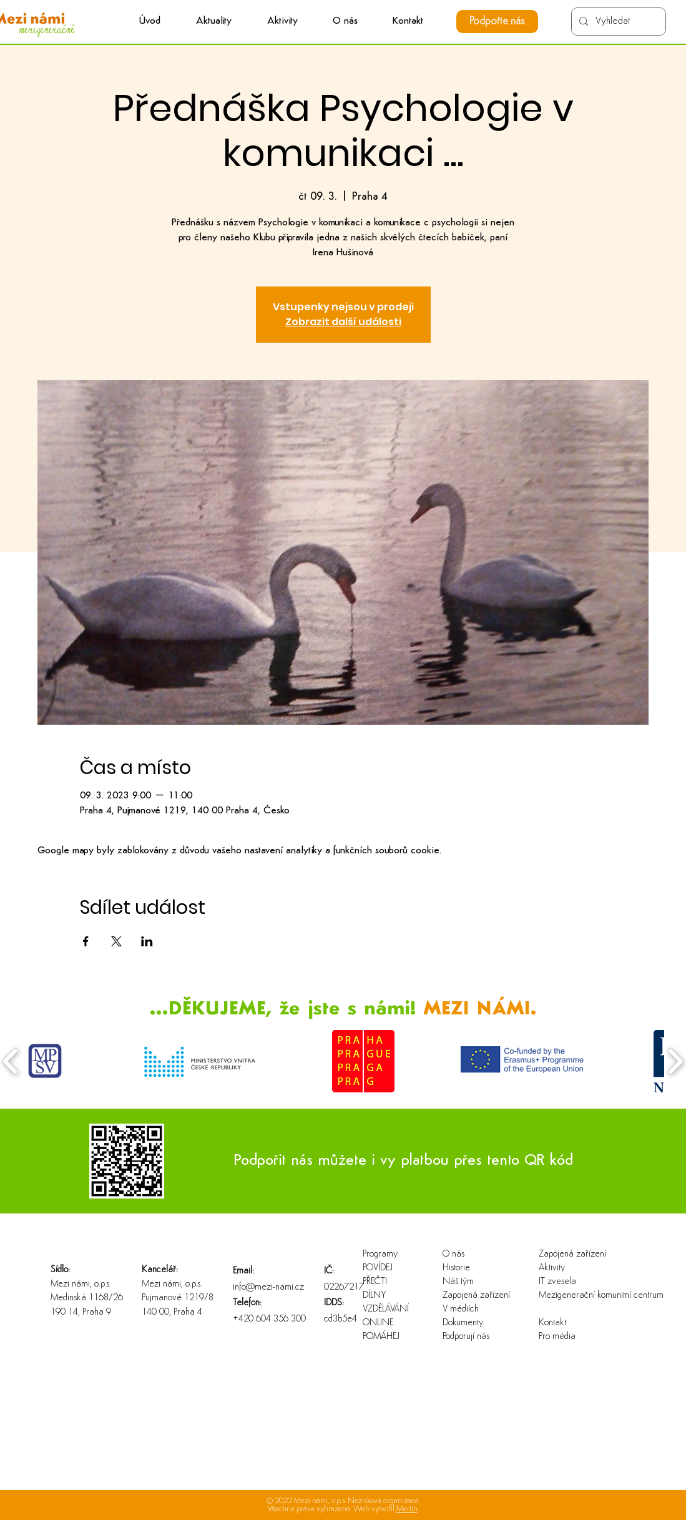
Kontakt (552, 1323)
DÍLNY (374, 1295)
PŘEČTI (375, 1282)
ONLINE (378, 1323)
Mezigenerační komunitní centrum (579, 1295)
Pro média (557, 1336)
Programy (380, 1254)
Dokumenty (463, 1323)
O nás (453, 1254)
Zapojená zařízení (476, 1295)
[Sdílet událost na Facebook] (86, 941)
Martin (407, 1509)
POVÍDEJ (378, 1268)
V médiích (461, 1309)
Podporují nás (466, 1336)
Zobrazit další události (343, 322)
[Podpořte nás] (497, 21)
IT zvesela (557, 1282)
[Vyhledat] (617, 21)
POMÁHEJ (381, 1336)
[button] (282, 21)
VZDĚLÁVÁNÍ (386, 1309)
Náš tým (458, 1282)
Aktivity (552, 1268)
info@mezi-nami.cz (268, 1287)
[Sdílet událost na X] (116, 941)
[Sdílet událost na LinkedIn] (147, 941)
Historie (456, 1268)
